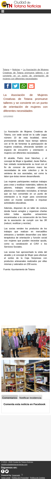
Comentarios (9, 397)
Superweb (16, 475)
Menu (25, 11)
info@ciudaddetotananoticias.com (14, 465)
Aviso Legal (5, 478)
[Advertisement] (25, 40)
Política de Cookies (37, 478)
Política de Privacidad (20, 478)
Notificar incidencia (30, 397)
